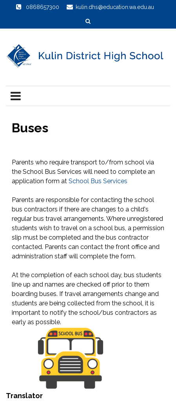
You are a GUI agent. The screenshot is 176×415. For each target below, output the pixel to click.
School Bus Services (98, 181)
